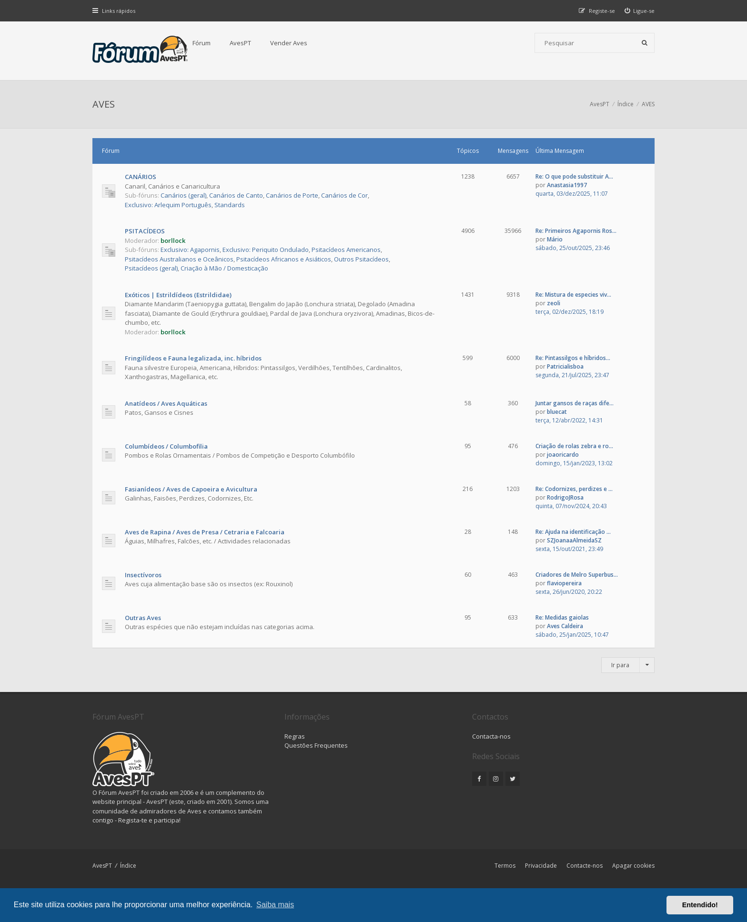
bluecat (557, 412)
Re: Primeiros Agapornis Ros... (575, 231)
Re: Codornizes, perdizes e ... (574, 489)
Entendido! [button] (700, 905)
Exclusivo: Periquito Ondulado (265, 249)
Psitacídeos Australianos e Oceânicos (179, 259)
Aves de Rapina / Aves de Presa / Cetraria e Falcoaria (204, 532)
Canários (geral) (183, 195)
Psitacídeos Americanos (346, 249)
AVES (103, 104)
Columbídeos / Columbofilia (166, 446)
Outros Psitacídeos (361, 259)
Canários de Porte (292, 195)
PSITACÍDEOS (145, 231)
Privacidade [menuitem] (541, 866)
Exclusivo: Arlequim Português (168, 204)
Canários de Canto (236, 195)
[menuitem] (640, 10)
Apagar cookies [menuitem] (633, 866)
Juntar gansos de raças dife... (574, 403)
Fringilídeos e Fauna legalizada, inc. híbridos (193, 358)
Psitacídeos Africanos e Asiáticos (283, 259)
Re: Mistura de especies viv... (573, 295)
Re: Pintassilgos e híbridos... (572, 358)
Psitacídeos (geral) (151, 268)
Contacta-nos (491, 736)
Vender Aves (288, 43)
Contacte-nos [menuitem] (584, 866)
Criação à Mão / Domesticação (224, 268)
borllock (173, 240)
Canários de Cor (344, 195)
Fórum (201, 43)
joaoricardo (563, 455)
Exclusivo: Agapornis (190, 249)
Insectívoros (143, 575)
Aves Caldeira (565, 626)
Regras (294, 736)
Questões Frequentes (316, 745)
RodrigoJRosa (565, 497)
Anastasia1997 (567, 185)
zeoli (553, 303)
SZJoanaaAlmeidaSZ (574, 540)
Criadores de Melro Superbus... (576, 575)
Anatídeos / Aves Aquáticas (166, 403)
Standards (229, 204)
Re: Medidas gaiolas (562, 617)
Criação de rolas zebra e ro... (574, 446)
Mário (555, 239)
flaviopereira (564, 583)
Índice (128, 866)
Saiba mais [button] (275, 905)
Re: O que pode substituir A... (574, 176)
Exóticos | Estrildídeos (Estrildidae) (178, 295)
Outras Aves (143, 617)
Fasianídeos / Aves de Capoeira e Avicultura (191, 489)
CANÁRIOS (140, 176)
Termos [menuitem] (505, 866)
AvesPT (240, 43)
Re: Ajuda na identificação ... (573, 532)
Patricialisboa (565, 366)
